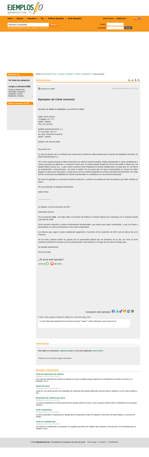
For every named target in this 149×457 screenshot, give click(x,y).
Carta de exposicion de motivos (50, 374)
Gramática (12, 92)
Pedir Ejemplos (74, 18)
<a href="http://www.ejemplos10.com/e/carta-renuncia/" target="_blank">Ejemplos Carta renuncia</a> (84, 323)
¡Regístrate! (121, 18)
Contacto (102, 442)
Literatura (21, 92)
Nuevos (20, 18)
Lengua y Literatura (17, 86)
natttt (52, 89)
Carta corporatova (44, 410)
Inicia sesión (108, 18)
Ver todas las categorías (19, 80)
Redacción (12, 96)
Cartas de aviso (43, 386)
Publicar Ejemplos (56, 18)
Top (42, 18)
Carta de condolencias (46, 422)
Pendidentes (113, 442)
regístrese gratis (66, 351)
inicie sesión (98, 351)
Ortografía (12, 94)
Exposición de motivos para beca (50, 398)
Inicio (10, 18)
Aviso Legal (91, 442)
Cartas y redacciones (16, 90)
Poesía (19, 94)
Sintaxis (21, 96)
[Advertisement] (60, 288)
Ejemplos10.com (50, 74)
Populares (31, 18)
